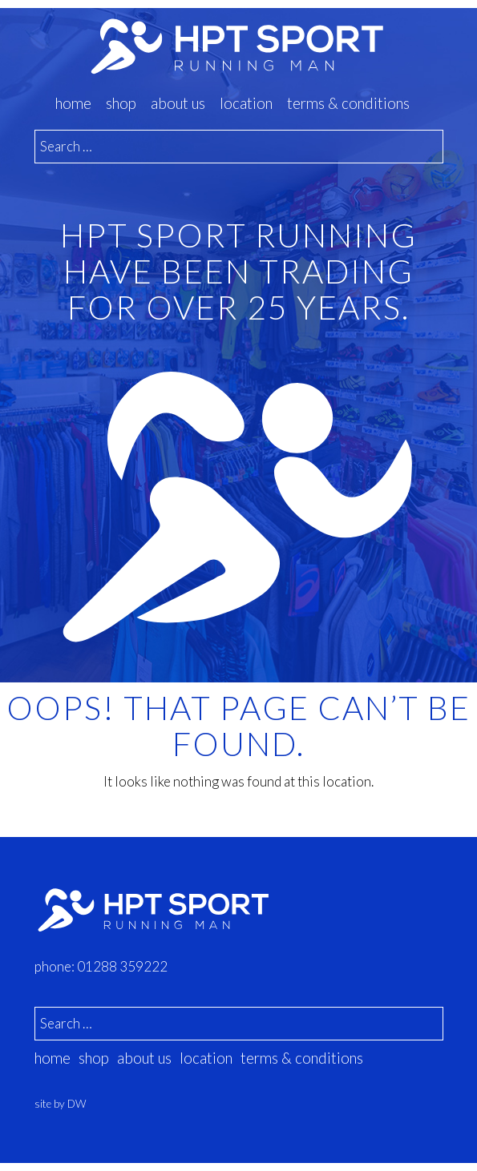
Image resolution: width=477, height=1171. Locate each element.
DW (76, 1103)
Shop (121, 103)
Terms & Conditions (348, 103)
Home (73, 103)
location (246, 103)
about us (178, 103)
